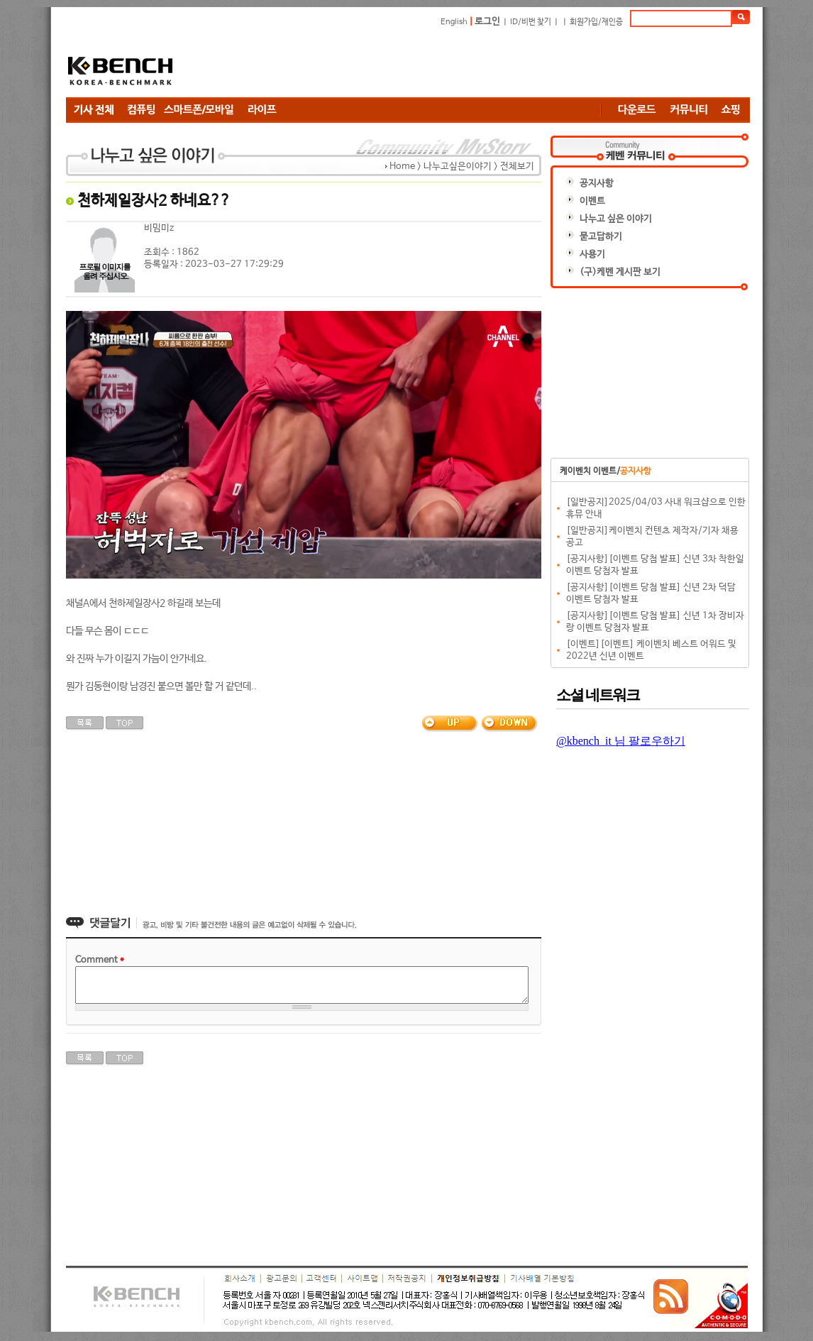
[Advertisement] (491, 62)
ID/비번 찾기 (530, 22)
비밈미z (159, 228)
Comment (99, 960)
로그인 (487, 21)
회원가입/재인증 (596, 22)
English (454, 22)
